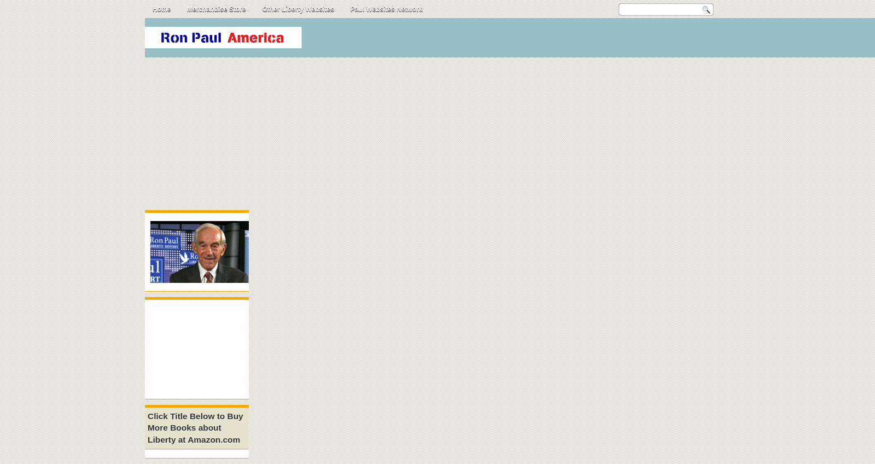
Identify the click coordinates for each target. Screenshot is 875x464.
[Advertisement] (523, 100)
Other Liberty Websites (298, 9)
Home (162, 9)
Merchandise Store (216, 9)
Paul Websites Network (387, 9)
